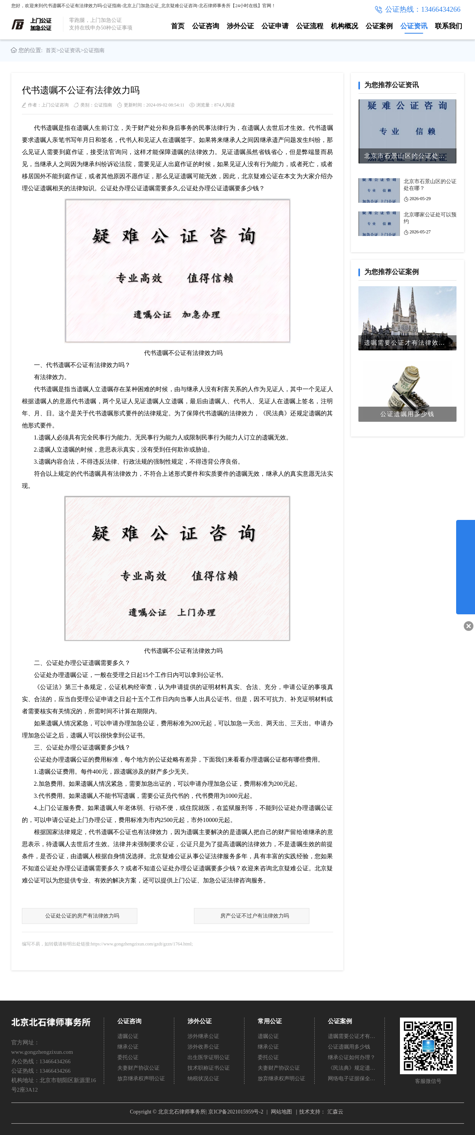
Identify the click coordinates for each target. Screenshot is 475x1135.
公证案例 (379, 26)
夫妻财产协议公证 (138, 1068)
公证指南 (94, 50)
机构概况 (344, 26)
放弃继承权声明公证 (141, 1078)
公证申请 (275, 26)
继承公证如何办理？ (351, 1057)
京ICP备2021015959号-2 (235, 1112)
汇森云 (335, 1112)
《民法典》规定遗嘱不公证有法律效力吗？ (352, 1068)
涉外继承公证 (203, 1036)
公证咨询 (205, 26)
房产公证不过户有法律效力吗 (254, 916)
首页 (177, 26)
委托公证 (127, 1057)
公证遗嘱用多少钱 (349, 1047)
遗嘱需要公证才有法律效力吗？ (352, 1036)
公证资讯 (413, 26)
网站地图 (281, 1112)
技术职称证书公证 (209, 1068)
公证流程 (309, 26)
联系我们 (448, 26)
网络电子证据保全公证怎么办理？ (352, 1078)
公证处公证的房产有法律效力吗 (82, 916)
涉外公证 (240, 26)
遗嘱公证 (127, 1036)
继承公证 (127, 1047)
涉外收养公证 (203, 1047)
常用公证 (270, 1021)
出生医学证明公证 (209, 1057)
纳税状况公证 (203, 1078)
